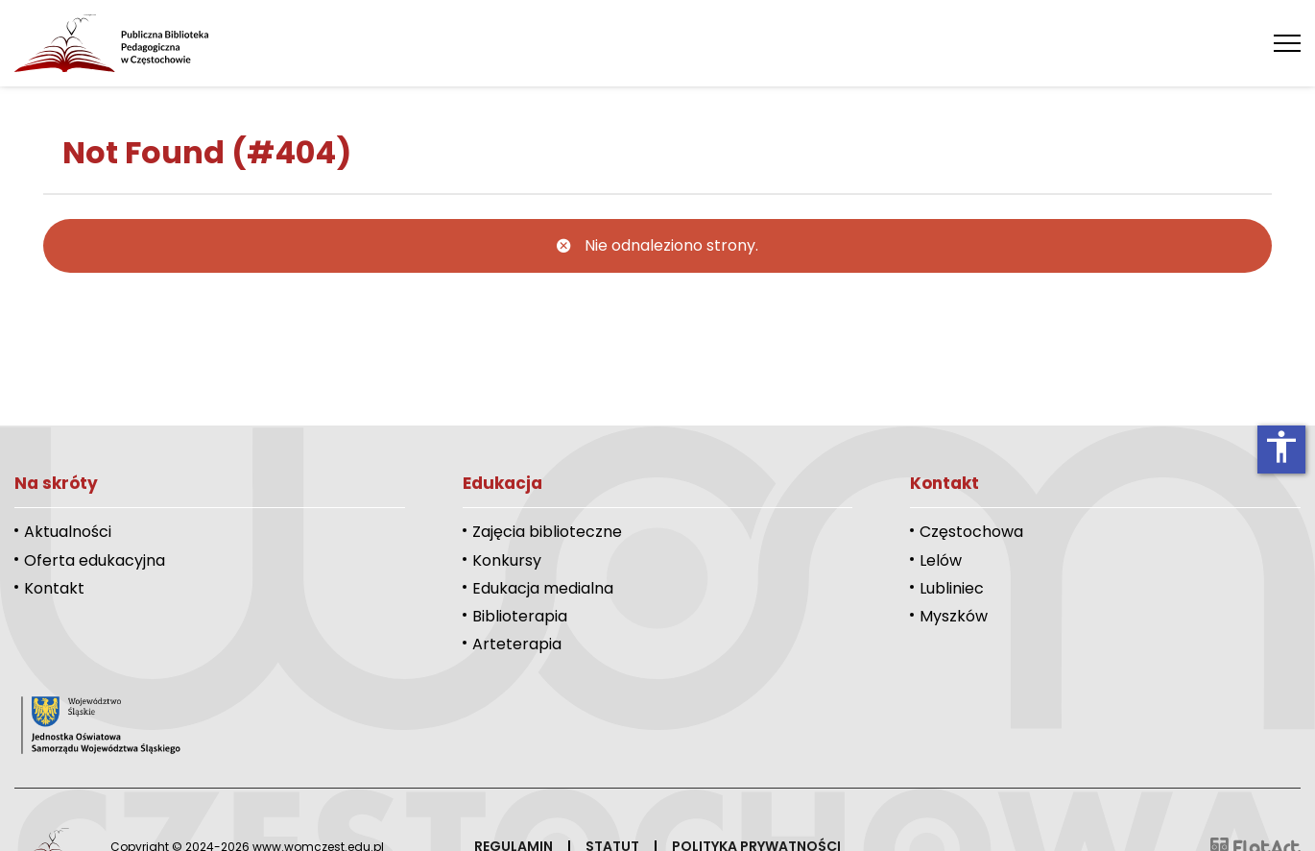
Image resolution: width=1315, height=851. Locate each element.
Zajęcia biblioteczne (547, 532)
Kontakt (54, 588)
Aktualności (67, 532)
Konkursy (506, 560)
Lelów (941, 560)
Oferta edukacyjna (94, 560)
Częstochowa (971, 532)
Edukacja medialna (542, 588)
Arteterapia (517, 644)
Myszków (954, 616)
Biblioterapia (519, 616)
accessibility (1281, 446)
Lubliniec (952, 588)
